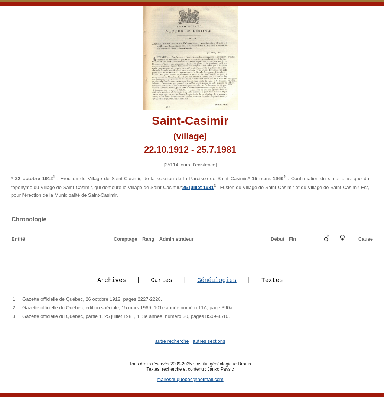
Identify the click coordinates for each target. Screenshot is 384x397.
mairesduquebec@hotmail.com (190, 384)
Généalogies (217, 284)
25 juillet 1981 (198, 187)
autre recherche (172, 345)
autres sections (209, 345)
